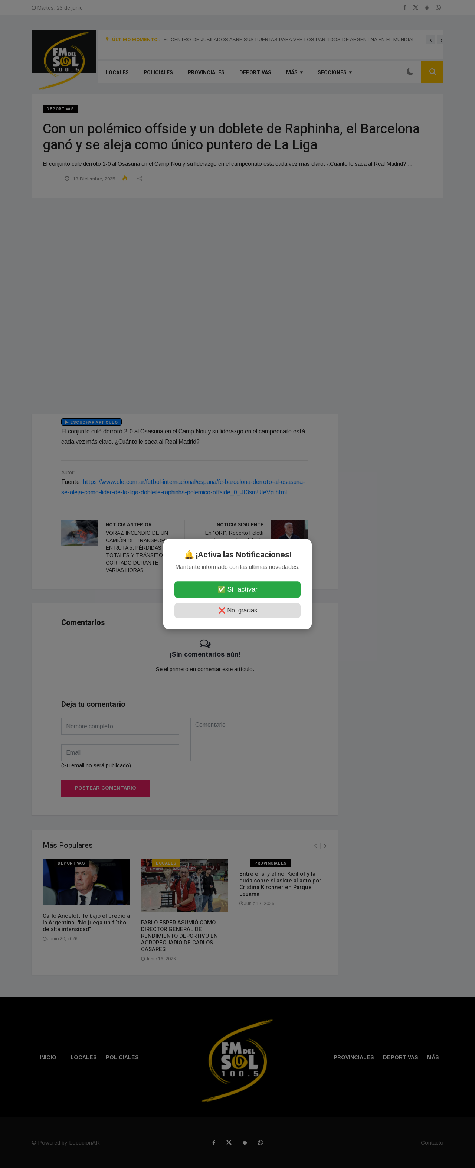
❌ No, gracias (237, 610)
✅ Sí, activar (237, 589)
